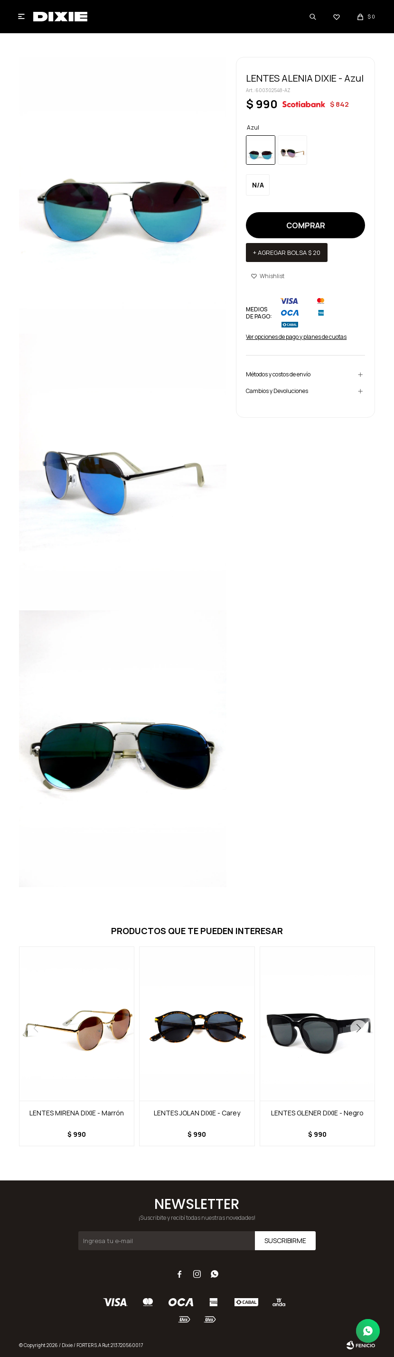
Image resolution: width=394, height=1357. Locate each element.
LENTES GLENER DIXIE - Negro (317, 1112)
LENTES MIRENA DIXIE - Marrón (76, 1112)
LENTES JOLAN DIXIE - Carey (197, 1112)
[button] (358, 1028)
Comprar (305, 225)
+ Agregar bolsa (286, 252)
